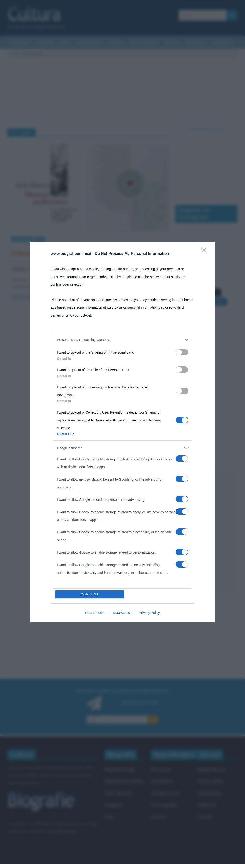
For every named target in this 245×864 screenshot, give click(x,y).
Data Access (122, 613)
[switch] (182, 352)
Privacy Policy (149, 613)
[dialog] (122, 432)
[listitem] (122, 340)
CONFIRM (90, 594)
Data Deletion (95, 613)
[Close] (205, 251)
